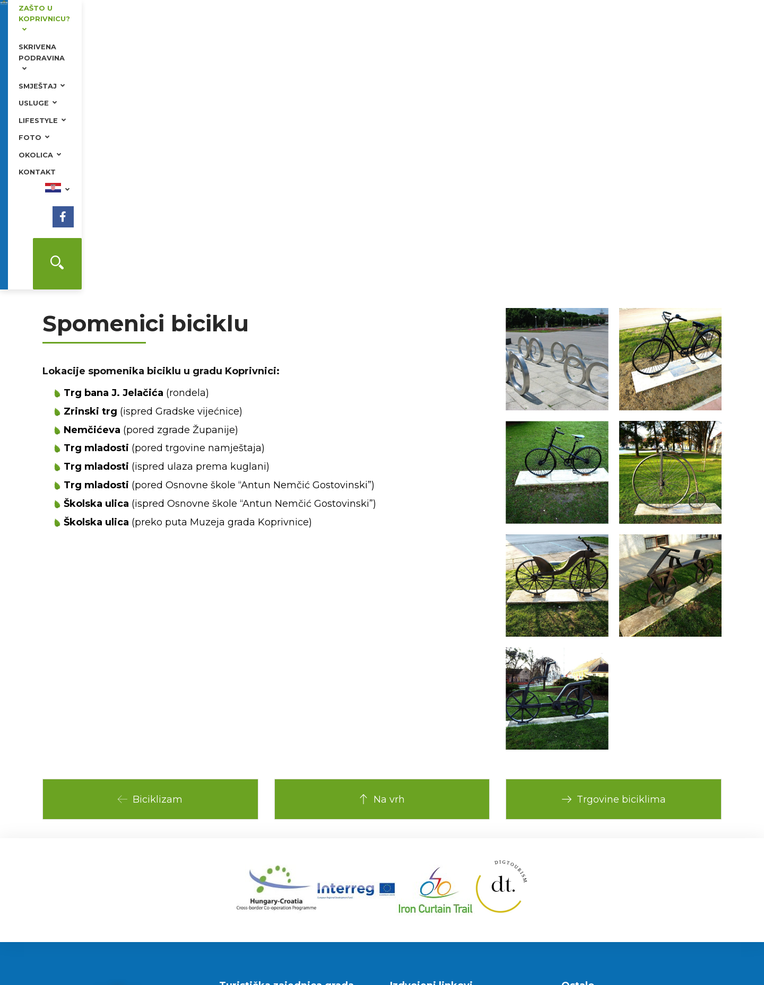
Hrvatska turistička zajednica (453, 777)
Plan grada (591, 776)
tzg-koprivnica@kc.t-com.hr (270, 843)
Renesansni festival (436, 824)
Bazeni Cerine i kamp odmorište (460, 838)
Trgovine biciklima (614, 561)
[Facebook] (696, 26)
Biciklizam (150, 561)
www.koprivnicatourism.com (271, 829)
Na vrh (382, 561)
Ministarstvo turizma (438, 793)
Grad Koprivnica (429, 808)
